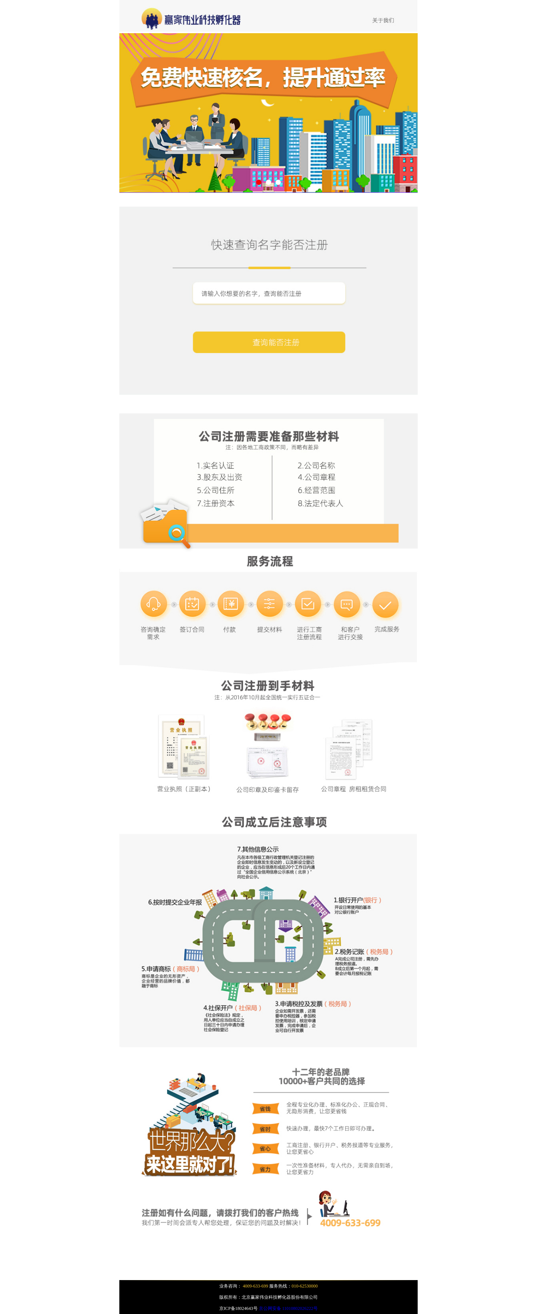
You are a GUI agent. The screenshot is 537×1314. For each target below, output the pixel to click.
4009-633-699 (255, 1286)
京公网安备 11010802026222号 (288, 1308)
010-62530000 (305, 1286)
